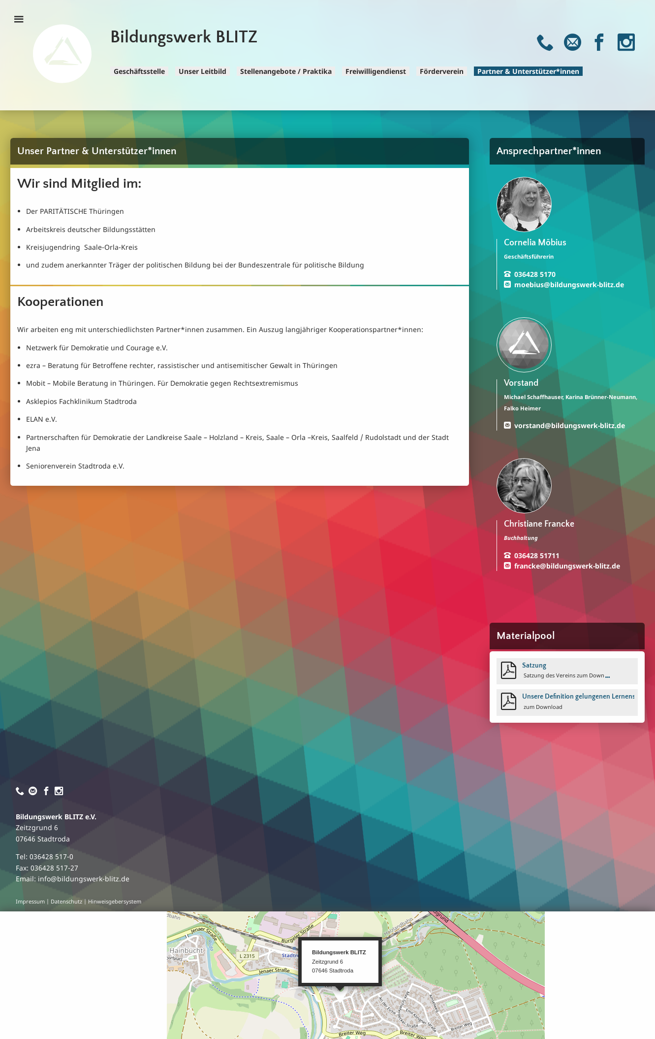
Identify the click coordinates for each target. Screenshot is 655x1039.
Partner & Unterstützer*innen (528, 71)
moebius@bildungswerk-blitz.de (569, 284)
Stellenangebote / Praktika (286, 71)
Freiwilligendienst (375, 71)
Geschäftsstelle (139, 71)
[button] (340, 992)
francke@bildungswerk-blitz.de (567, 565)
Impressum (30, 901)
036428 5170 (535, 274)
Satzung (534, 666)
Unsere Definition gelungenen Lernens (578, 697)
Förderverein (442, 71)
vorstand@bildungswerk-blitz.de (569, 425)
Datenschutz (66, 901)
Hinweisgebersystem (114, 901)
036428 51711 (537, 555)
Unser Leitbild (202, 71)
